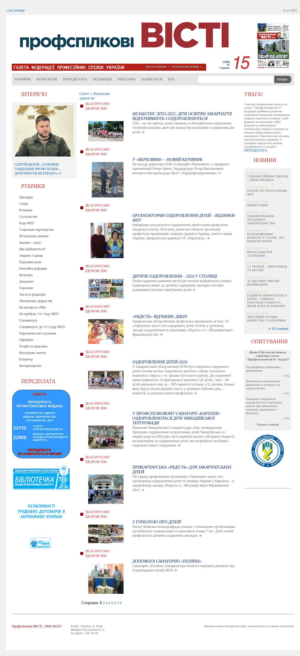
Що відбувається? (32, 249)
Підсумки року (30, 262)
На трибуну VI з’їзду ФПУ (39, 314)
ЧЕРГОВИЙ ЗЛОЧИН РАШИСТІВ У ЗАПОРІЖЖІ (266, 318)
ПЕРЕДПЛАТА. (256, 150)
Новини (23, 79)
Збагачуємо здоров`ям (35, 301)
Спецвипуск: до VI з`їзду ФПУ (42, 327)
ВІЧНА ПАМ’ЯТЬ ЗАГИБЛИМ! (260, 253)
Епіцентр (26, 359)
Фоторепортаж (30, 366)
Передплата (75, 79)
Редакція (102, 79)
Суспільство (28, 217)
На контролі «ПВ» (32, 307)
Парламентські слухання (37, 333)
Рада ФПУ (27, 223)
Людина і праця (31, 255)
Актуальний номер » (186, 67)
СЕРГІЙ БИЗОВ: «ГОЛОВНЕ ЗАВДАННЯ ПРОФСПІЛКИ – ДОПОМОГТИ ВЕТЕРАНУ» (38, 168)
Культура (26, 275)
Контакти (47, 79)
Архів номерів (156, 67)
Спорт (24, 204)
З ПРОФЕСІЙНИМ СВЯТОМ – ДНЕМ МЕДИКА (267, 178)
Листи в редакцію (32, 294)
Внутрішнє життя (32, 353)
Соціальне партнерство (36, 230)
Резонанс (26, 210)
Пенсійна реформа (33, 268)
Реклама (127, 79)
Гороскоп (26, 288)
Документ (26, 281)
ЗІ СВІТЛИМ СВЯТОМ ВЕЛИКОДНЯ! (263, 282)
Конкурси (152, 79)
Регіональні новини (34, 236)
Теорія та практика (33, 346)
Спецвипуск (28, 320)
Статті (84, 94)
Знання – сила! (30, 242)
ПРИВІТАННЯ (257, 205)
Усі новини (280, 329)
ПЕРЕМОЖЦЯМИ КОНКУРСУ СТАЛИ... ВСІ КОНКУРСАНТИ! (266, 237)
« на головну (15, 10)
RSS (171, 79)
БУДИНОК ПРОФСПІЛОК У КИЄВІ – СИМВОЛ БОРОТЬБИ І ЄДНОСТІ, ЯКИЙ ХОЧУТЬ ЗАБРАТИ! (267, 301)
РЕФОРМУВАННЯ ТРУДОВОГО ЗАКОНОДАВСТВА (261, 219)
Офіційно (26, 340)
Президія (26, 197)
